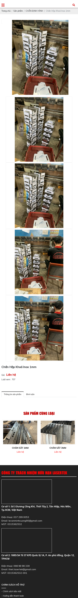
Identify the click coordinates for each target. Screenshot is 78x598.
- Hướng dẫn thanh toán (12, 596)
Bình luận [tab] (30, 394)
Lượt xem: (6, 379)
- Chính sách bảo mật (11, 591)
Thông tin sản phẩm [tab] (12, 394)
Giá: (3, 375)
